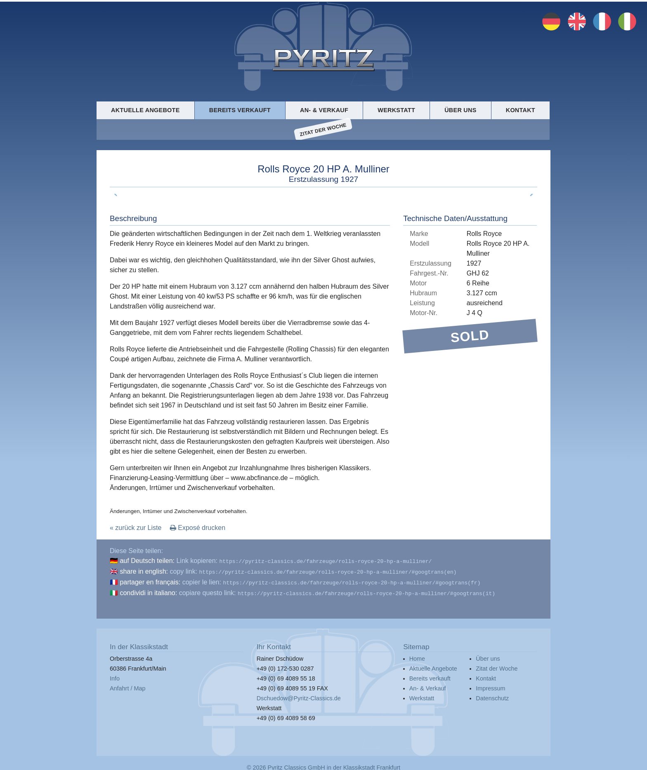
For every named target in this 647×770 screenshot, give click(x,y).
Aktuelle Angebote (145, 109)
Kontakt (520, 109)
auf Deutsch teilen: (147, 561)
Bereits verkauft (240, 109)
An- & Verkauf (324, 109)
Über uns (460, 109)
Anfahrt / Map (127, 686)
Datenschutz (492, 695)
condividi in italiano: (148, 591)
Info (115, 676)
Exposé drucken (197, 528)
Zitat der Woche (323, 130)
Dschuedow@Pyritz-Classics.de (299, 695)
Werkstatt (396, 109)
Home (417, 656)
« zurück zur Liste (135, 528)
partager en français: (150, 581)
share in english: (144, 571)
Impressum (490, 686)
